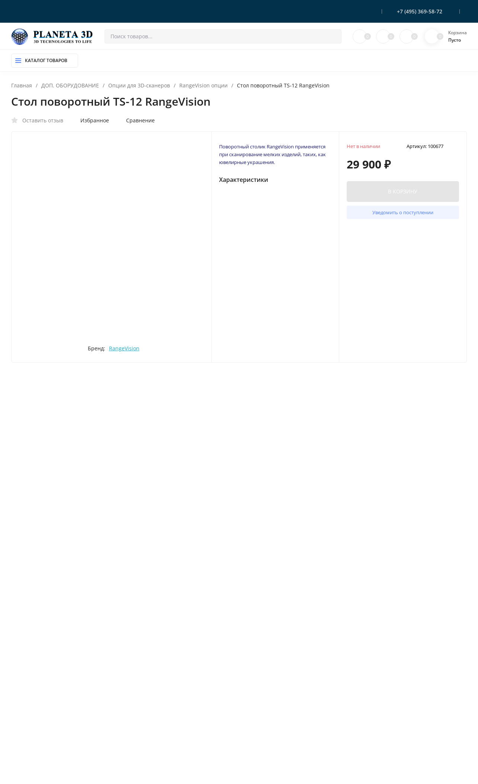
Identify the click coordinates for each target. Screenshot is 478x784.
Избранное (91, 120)
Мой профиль (270, 767)
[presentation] (41, 230)
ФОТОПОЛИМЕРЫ (161, 718)
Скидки (262, 706)
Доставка (264, 682)
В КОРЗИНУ (402, 195)
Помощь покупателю (279, 730)
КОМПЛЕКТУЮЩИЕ (162, 694)
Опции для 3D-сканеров (139, 85)
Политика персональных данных (47, 762)
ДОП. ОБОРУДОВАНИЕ (70, 85)
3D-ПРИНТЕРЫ (156, 671)
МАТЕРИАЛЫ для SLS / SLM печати (179, 742)
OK (312, 751)
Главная (21, 85)
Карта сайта (107, 762)
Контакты (265, 718)
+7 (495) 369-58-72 (419, 11)
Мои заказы (268, 779)
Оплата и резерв (273, 671)
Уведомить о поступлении (402, 216)
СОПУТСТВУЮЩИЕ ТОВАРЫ (172, 730)
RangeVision (142, 370)
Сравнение (136, 120)
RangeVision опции (203, 85)
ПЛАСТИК (151, 706)
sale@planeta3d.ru (397, 696)
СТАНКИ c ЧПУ (156, 766)
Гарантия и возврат (276, 694)
